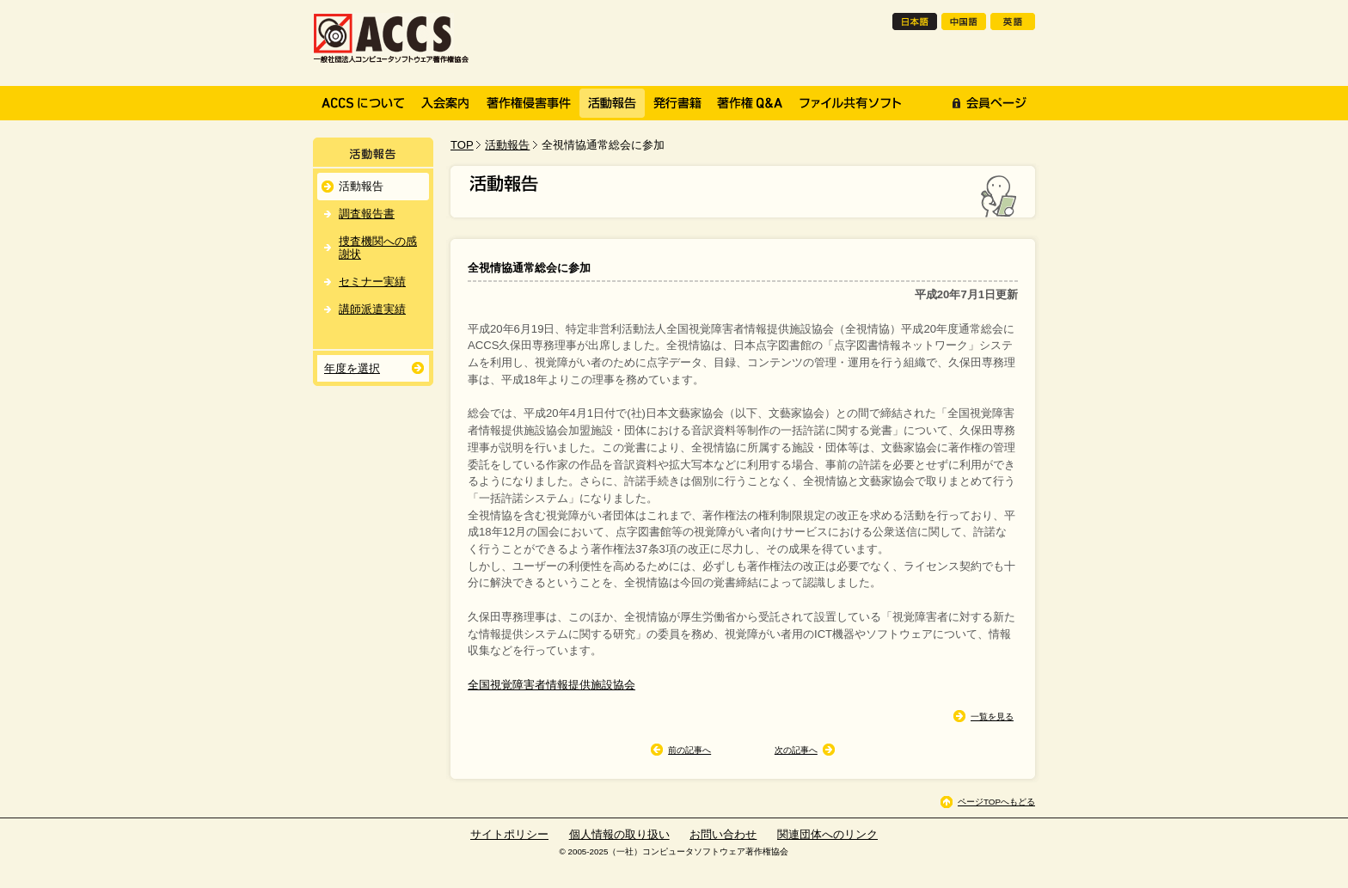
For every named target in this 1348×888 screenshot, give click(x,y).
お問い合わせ (723, 834)
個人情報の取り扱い (619, 834)
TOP (462, 144)
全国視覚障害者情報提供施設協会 (551, 684)
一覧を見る (992, 716)
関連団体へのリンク (827, 834)
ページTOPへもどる (996, 801)
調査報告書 (367, 213)
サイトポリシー (509, 834)
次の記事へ (796, 750)
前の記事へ (689, 750)
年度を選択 (352, 368)
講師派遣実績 (372, 309)
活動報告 (507, 144)
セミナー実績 (372, 281)
